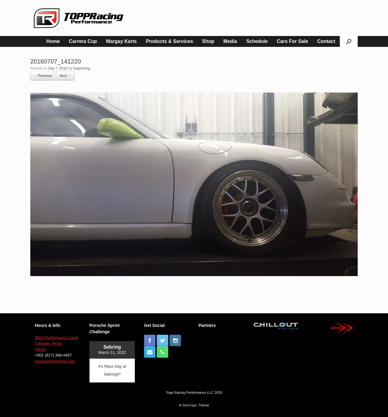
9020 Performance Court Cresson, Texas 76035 (56, 343)
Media (230, 41)
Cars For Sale (292, 41)
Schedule (257, 41)
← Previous (43, 75)
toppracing (81, 68)
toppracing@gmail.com (55, 361)
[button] (349, 41)
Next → (65, 75)
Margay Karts (121, 41)
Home (53, 41)
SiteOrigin (189, 405)
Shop (208, 41)
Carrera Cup (83, 41)
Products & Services (169, 41)
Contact (326, 41)
